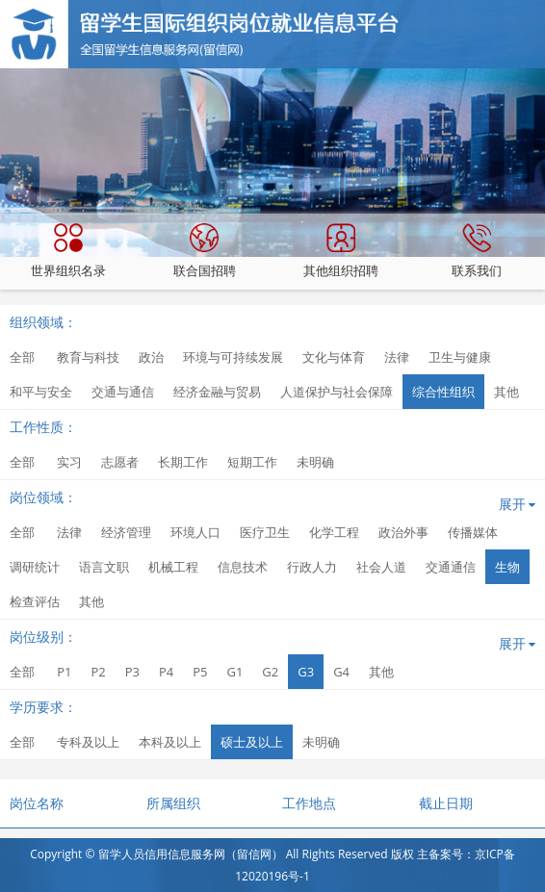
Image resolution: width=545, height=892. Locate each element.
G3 (306, 671)
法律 (396, 357)
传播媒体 (473, 532)
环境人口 (195, 532)
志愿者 (120, 462)
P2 (98, 671)
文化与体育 (333, 357)
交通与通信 (122, 391)
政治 (151, 357)
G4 (341, 671)
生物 (507, 566)
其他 (506, 391)
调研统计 (35, 566)
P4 (166, 671)
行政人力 (312, 566)
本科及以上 (170, 742)
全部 (22, 357)
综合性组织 (443, 391)
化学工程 (334, 532)
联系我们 (477, 251)
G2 (270, 671)
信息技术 (243, 566)
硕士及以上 (252, 742)
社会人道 (381, 566)
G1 (234, 671)
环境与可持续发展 (233, 357)
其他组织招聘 (340, 251)
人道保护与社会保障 (336, 391)
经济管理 (126, 532)
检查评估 (35, 601)
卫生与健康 (459, 357)
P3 (132, 671)
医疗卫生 (265, 532)
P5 (200, 671)
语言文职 (104, 566)
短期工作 (252, 462)
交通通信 (451, 566)
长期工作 (183, 462)
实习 (69, 462)
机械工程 (173, 566)
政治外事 (403, 532)
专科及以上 (88, 742)
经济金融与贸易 (217, 391)
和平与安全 (41, 391)
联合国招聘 (204, 251)
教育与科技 (88, 357)
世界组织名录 (68, 251)
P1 (64, 671)
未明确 (315, 462)
